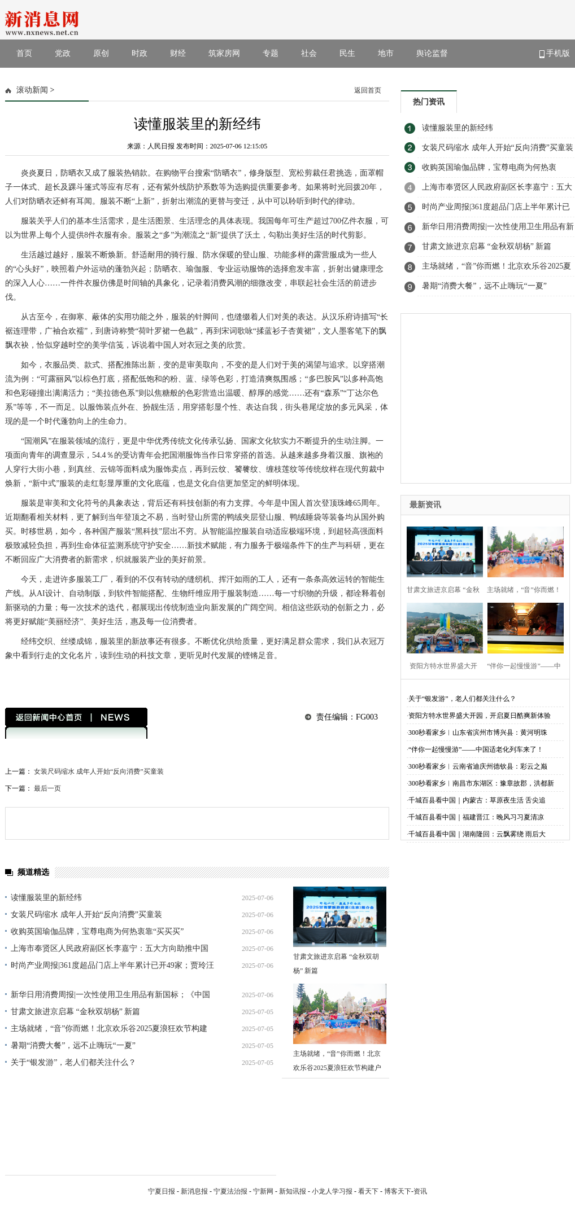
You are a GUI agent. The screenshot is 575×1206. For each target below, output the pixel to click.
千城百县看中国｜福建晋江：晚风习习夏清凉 (476, 817)
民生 (347, 53)
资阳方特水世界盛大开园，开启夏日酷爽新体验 (479, 716)
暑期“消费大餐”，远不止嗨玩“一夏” (73, 1045)
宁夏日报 (161, 1191)
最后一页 (47, 788)
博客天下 (397, 1191)
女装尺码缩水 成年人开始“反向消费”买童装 (99, 771)
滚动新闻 (32, 90)
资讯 (420, 1191)
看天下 (368, 1191)
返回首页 (367, 90)
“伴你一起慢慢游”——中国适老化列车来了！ (475, 749)
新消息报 (194, 1191)
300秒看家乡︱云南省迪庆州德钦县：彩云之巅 (477, 766)
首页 (24, 53)
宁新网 (263, 1191)
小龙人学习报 (332, 1191)
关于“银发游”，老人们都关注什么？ (73, 1062)
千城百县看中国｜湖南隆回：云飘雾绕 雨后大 (477, 834)
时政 (139, 53)
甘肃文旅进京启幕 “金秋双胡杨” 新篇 (75, 1011)
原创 (101, 53)
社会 (309, 53)
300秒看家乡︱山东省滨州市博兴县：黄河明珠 (477, 732)
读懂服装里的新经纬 (46, 897)
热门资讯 (429, 102)
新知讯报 (292, 1191)
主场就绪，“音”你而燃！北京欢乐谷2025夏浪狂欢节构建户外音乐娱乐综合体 (337, 1068)
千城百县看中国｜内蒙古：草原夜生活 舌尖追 (477, 800)
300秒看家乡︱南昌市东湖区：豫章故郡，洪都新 (481, 783)
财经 (178, 53)
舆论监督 (432, 53)
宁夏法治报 (230, 1191)
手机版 (554, 53)
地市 (386, 53)
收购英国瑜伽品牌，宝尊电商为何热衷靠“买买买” (97, 931)
